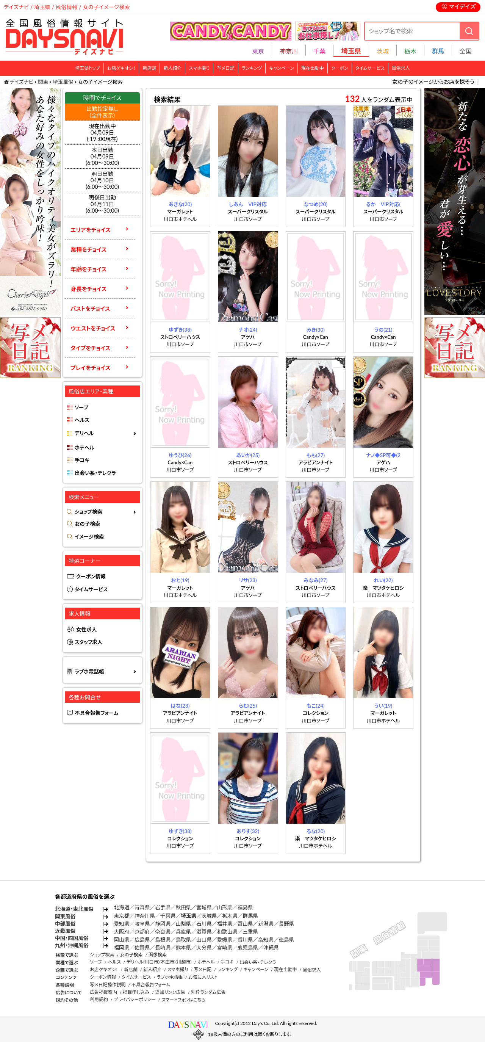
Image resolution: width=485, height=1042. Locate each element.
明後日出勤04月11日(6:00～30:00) (102, 204)
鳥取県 (183, 940)
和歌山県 (227, 932)
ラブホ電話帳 (89, 672)
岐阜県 (142, 924)
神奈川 (289, 51)
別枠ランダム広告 (208, 992)
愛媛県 (224, 940)
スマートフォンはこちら (183, 1000)
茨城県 (209, 916)
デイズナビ (21, 82)
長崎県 (163, 948)
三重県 (250, 932)
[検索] (469, 30)
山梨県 (183, 924)
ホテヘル (84, 448)
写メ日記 (226, 68)
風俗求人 (401, 68)
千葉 (319, 51)
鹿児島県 (248, 948)
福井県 (224, 924)
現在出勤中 (312, 68)
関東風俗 (65, 917)
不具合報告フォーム (97, 713)
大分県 (204, 948)
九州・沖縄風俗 (71, 945)
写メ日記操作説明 (108, 984)
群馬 (438, 51)
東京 (258, 51)
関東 (43, 82)
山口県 (204, 940)
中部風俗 (65, 924)
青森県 (142, 907)
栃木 (410, 51)
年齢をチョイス (88, 269)
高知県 (266, 940)
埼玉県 (188, 916)
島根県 (163, 940)
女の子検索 (87, 524)
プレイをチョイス (90, 367)
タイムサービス (370, 68)
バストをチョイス (90, 308)
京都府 (142, 932)
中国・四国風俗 (71, 938)
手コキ (82, 460)
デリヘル (84, 433)
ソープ (81, 407)
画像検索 (158, 954)
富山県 (245, 924)
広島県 (142, 940)
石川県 (204, 924)
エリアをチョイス (90, 229)
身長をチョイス (88, 288)
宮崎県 (224, 948)
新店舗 (149, 68)
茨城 (383, 51)
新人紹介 (172, 68)
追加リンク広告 (170, 992)
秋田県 (183, 907)
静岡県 (163, 924)
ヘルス (82, 420)
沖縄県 (271, 948)
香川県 (245, 940)
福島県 (245, 907)
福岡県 (122, 948)
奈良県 (163, 932)
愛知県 (122, 924)
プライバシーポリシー (134, 999)
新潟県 (266, 924)
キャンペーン (281, 68)
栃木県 (230, 916)
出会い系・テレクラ (95, 473)
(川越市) (183, 962)
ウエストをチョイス (92, 328)
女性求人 (86, 630)
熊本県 (183, 948)
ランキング (252, 68)
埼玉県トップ (87, 68)
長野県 (286, 924)
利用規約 (99, 999)
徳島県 (286, 940)
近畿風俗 (65, 931)
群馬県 (250, 916)
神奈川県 (145, 916)
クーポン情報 (91, 576)
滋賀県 (204, 932)
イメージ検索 (89, 537)
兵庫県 (183, 932)
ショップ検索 (88, 512)
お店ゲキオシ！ (121, 68)
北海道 (122, 907)
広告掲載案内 (103, 992)
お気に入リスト (202, 977)
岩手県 (163, 907)
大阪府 (122, 932)
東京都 (122, 916)
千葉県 (168, 916)
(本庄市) (167, 962)
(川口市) (151, 962)
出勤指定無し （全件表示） (102, 111)
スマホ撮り (199, 68)
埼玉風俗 (63, 82)
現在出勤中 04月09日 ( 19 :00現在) (102, 133)
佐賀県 (142, 948)
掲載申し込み (136, 992)
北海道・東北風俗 (74, 909)
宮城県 (204, 907)
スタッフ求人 (88, 642)
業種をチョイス (88, 249)
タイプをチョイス (90, 348)
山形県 (224, 907)
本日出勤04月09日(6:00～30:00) (102, 156)
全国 (466, 51)
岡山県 (122, 940)
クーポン (339, 68)
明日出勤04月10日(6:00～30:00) (102, 180)
